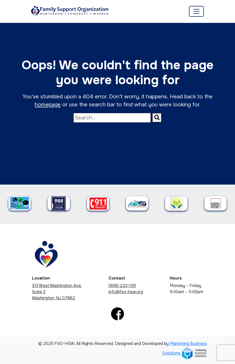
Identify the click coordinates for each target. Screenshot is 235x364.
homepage (48, 104)
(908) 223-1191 (122, 285)
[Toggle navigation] (196, 11)
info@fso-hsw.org (126, 291)
